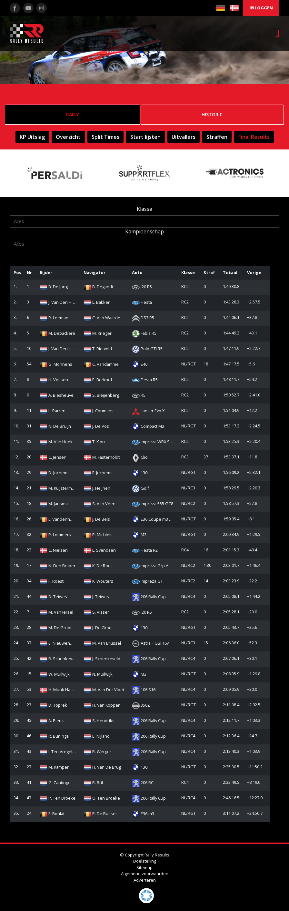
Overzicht (68, 136)
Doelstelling (144, 861)
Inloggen (261, 8)
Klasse (144, 208)
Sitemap (144, 867)
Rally (72, 114)
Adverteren (145, 880)
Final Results (254, 136)
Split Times (105, 136)
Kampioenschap (144, 231)
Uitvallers (183, 136)
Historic (212, 114)
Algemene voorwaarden (144, 873)
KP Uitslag (32, 136)
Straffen (216, 136)
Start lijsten (145, 136)
